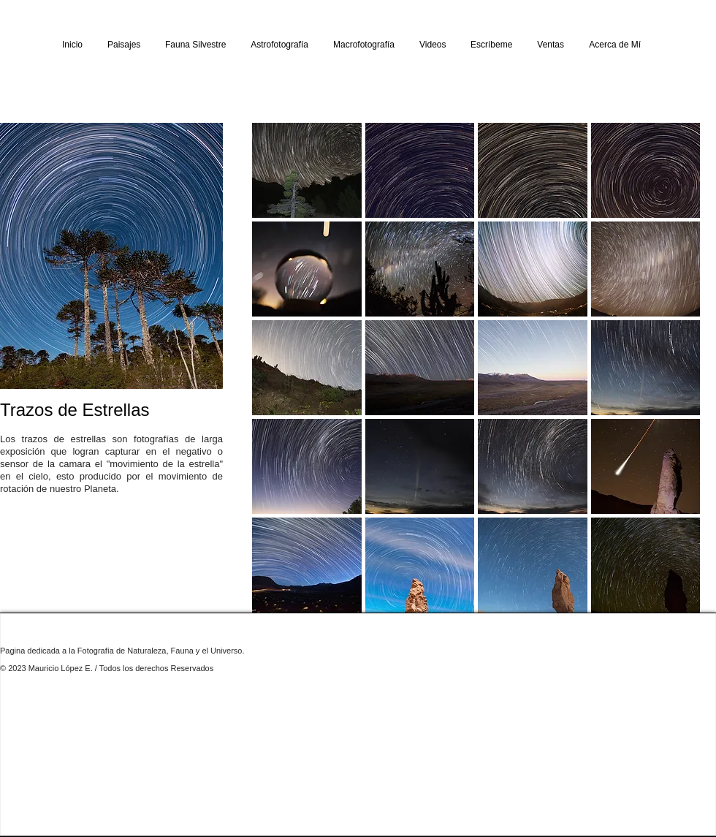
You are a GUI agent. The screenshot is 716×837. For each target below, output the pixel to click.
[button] (124, 45)
